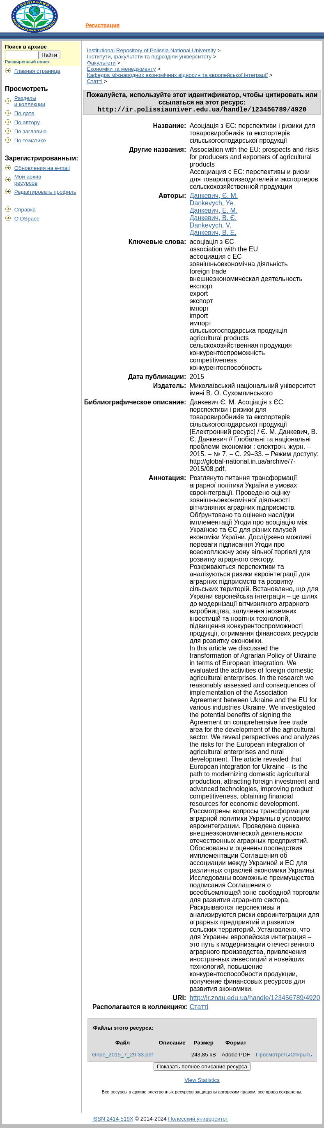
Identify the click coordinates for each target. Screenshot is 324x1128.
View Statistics (202, 1082)
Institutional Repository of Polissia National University (151, 50)
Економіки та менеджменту (121, 69)
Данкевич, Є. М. (214, 197)
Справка (25, 210)
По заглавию (30, 131)
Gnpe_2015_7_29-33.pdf (122, 1056)
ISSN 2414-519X (112, 1120)
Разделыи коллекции (30, 101)
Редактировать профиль (45, 192)
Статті (95, 81)
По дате (24, 113)
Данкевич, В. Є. (213, 219)
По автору (27, 122)
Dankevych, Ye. (212, 204)
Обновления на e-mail (42, 168)
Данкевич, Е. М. (214, 212)
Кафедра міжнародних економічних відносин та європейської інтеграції (177, 75)
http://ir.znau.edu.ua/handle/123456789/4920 (255, 999)
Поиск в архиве (26, 47)
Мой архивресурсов (27, 180)
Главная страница (37, 71)
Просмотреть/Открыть (284, 1056)
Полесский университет (198, 1120)
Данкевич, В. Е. (213, 234)
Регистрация (102, 25)
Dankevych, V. (211, 226)
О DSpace (27, 219)
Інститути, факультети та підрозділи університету (149, 56)
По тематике (30, 140)
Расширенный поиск (27, 61)
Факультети (101, 63)
